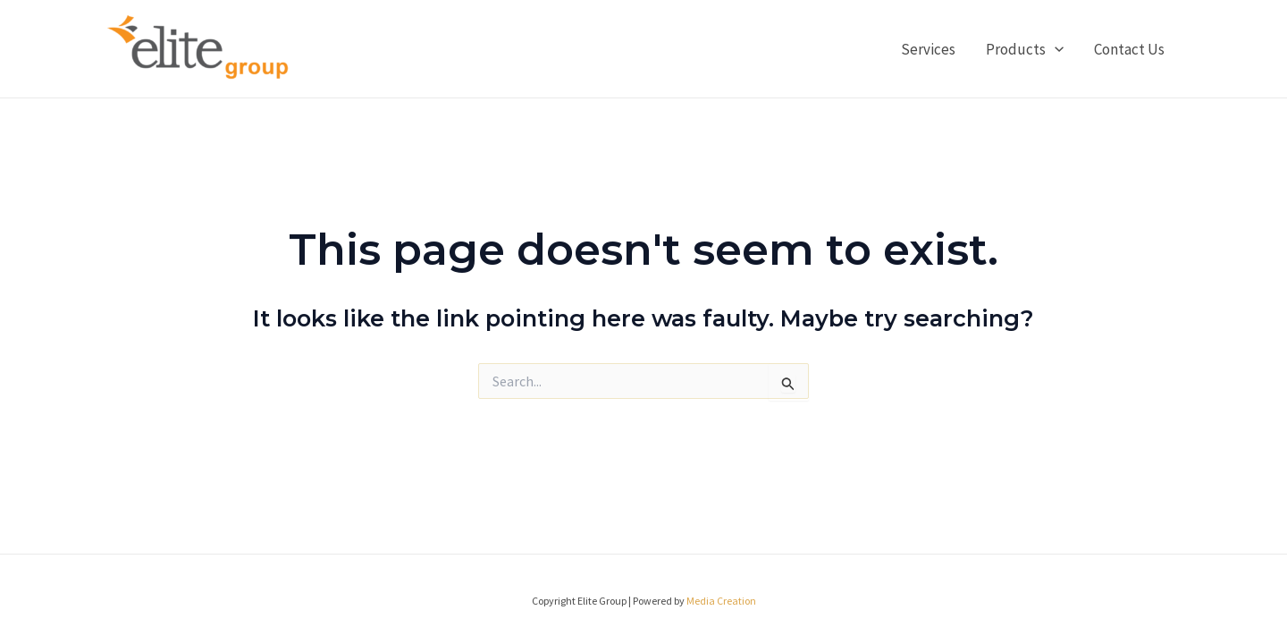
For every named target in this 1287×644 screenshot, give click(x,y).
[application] (1055, 49)
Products (1025, 49)
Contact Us (1129, 49)
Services (928, 49)
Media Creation (721, 600)
